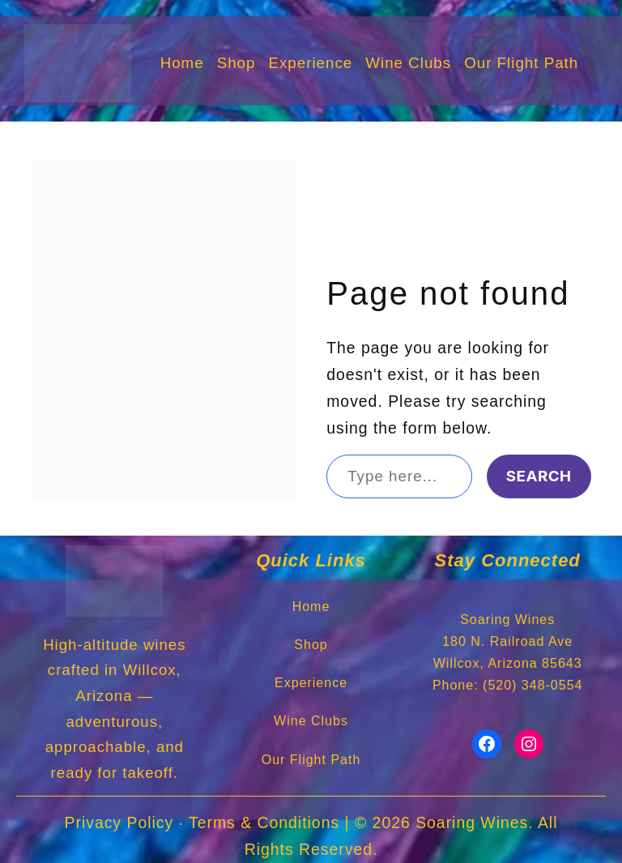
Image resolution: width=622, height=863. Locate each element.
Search (539, 476)
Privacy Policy (119, 822)
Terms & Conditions (264, 822)
